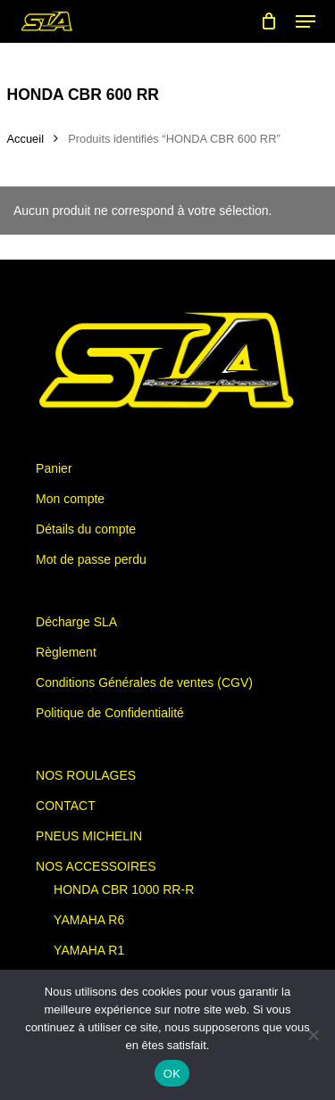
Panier (53, 468)
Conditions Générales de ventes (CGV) (144, 682)
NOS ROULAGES (86, 775)
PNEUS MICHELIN (89, 836)
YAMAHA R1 (89, 950)
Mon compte (70, 499)
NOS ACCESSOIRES (96, 866)
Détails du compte (86, 529)
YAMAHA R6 (89, 920)
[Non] (313, 1035)
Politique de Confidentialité (110, 713)
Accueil (26, 138)
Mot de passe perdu (91, 559)
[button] (305, 21)
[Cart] (269, 21)
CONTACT (66, 805)
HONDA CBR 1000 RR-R (124, 889)
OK (171, 1073)
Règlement (66, 652)
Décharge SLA (76, 622)
